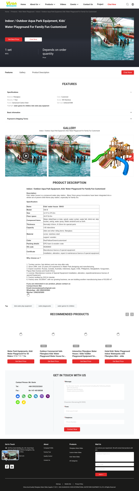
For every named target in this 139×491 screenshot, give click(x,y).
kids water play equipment (23, 306)
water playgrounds (45, 306)
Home (7, 12)
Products (14, 12)
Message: (68, 381)
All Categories (73, 461)
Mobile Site (68, 484)
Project (100, 4)
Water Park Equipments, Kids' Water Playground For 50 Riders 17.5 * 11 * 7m (20, 353)
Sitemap (58, 484)
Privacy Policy (79, 484)
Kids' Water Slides (75, 457)
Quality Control (48, 456)
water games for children (66, 306)
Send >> (101, 474)
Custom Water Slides (75, 452)
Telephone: (69, 417)
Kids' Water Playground (26, 12)
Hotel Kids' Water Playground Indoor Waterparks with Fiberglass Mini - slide (117, 353)
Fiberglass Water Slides (76, 448)
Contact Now (72, 429)
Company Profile (48, 448)
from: (67, 407)
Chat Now (33, 39)
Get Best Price (13, 39)
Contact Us (47, 460)
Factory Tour (47, 452)
